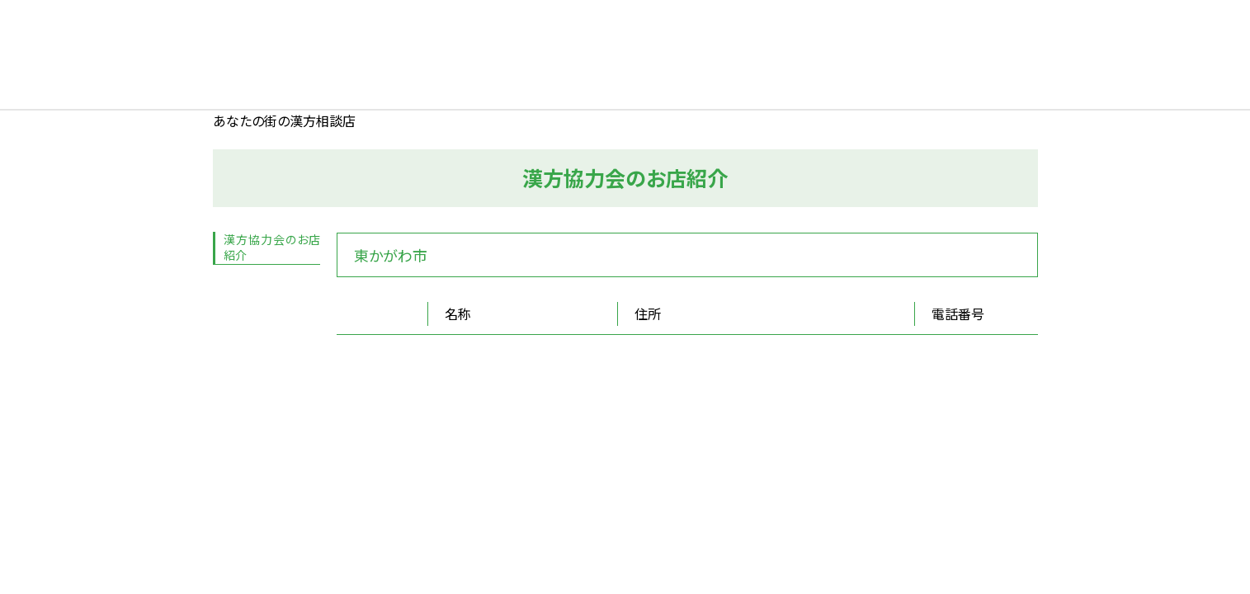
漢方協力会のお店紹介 (272, 247)
